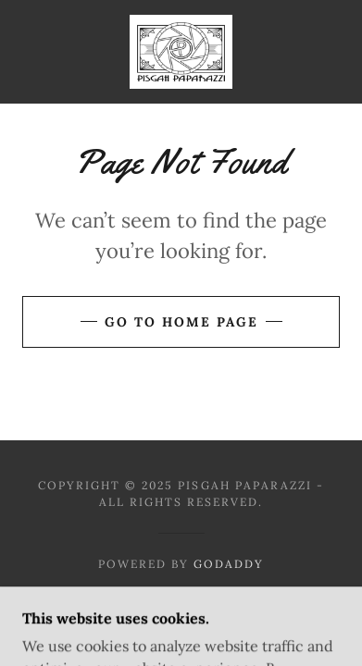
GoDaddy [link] (228, 564)
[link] (181, 52)
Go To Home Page (181, 322)
